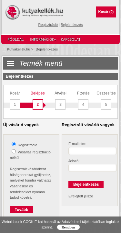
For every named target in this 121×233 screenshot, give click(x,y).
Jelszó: (73, 161)
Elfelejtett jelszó (80, 196)
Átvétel (60, 100)
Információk (43, 39)
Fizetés (83, 100)
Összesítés (106, 100)
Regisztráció (48, 25)
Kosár (106, 12)
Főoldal (16, 39)
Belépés (38, 100)
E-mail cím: (77, 144)
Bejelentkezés (72, 25)
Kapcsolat (71, 39)
